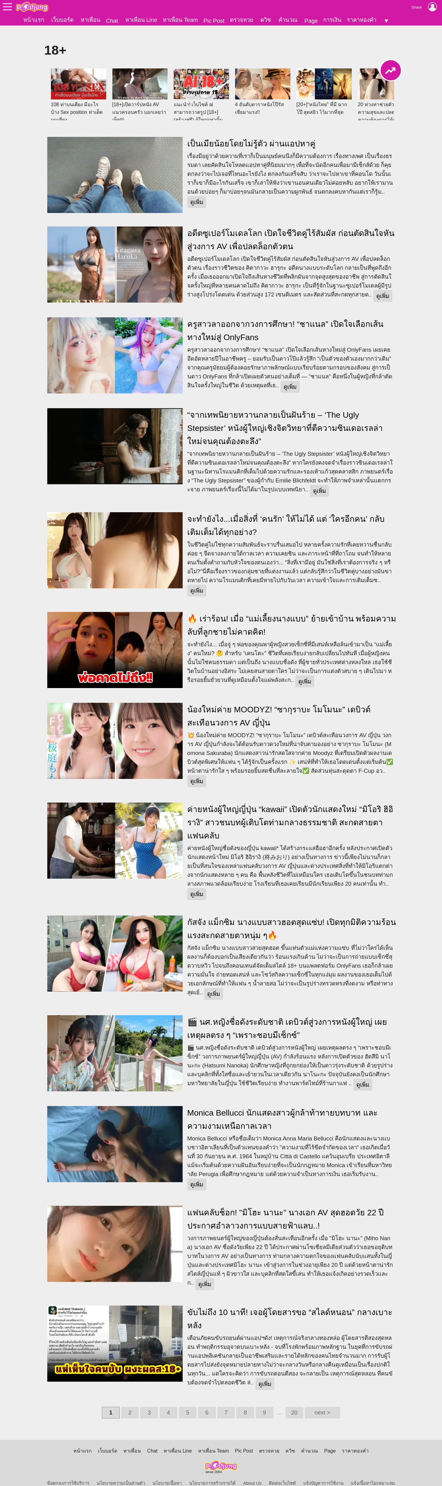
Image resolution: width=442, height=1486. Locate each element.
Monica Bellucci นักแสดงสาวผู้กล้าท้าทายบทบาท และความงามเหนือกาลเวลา (282, 1109)
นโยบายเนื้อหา (167, 1472)
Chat (112, 20)
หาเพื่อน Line (141, 20)
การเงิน (332, 20)
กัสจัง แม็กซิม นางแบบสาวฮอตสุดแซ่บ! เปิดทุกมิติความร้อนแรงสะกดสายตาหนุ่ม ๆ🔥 (291, 918)
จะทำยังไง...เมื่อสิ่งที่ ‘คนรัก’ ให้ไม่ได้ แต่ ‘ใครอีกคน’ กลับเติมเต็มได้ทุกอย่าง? (286, 515)
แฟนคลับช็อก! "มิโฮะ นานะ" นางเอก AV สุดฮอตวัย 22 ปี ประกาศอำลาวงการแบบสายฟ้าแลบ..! (285, 1209)
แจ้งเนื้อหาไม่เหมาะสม (373, 1472)
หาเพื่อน (90, 20)
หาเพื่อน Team (180, 20)
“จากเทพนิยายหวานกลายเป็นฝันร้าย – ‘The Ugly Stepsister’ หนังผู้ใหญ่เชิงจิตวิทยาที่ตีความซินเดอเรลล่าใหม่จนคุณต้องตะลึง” (285, 417)
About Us (252, 1472)
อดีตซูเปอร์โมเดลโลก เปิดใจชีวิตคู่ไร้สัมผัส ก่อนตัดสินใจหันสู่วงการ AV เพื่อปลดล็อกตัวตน (290, 229)
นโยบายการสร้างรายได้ (212, 1472)
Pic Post (214, 20)
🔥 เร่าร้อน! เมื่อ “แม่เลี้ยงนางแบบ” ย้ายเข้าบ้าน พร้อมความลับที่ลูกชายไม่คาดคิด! (291, 615)
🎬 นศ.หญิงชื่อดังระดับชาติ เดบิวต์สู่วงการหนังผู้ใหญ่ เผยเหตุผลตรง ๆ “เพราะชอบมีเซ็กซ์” (287, 1018)
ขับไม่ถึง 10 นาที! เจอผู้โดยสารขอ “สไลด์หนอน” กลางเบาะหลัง (289, 1308)
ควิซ (265, 20)
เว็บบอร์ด (62, 20)
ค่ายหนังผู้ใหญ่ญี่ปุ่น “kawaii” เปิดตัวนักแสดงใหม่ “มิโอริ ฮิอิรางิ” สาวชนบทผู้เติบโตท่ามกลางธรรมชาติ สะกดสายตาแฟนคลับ (290, 812)
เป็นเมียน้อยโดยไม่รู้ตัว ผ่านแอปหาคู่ (251, 133)
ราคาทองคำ (361, 20)
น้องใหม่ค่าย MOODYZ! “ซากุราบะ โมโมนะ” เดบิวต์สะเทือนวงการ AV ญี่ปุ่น (278, 706)
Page (311, 20)
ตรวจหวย (241, 20)
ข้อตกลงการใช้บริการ (68, 1472)
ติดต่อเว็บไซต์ (282, 1472)
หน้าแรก (33, 20)
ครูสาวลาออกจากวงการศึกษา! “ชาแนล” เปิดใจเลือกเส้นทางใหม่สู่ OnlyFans (285, 320)
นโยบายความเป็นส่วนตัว (121, 1472)
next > (322, 1402)
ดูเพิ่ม (196, 191)
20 (294, 1402)
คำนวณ (287, 20)
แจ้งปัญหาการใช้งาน (323, 1472)
